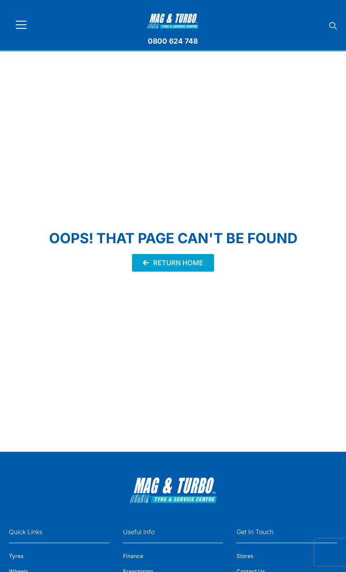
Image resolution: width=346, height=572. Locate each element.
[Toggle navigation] (21, 24)
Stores (245, 556)
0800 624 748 (173, 40)
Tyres (16, 556)
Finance (133, 556)
